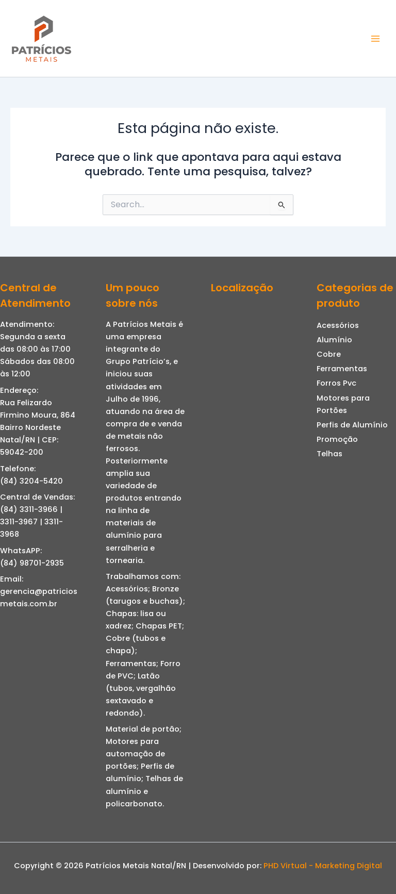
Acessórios (338, 325)
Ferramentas (342, 368)
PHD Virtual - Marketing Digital (322, 865)
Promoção (337, 439)
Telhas (329, 454)
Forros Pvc (336, 383)
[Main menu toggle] (375, 38)
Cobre (329, 354)
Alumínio (334, 340)
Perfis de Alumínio (352, 425)
